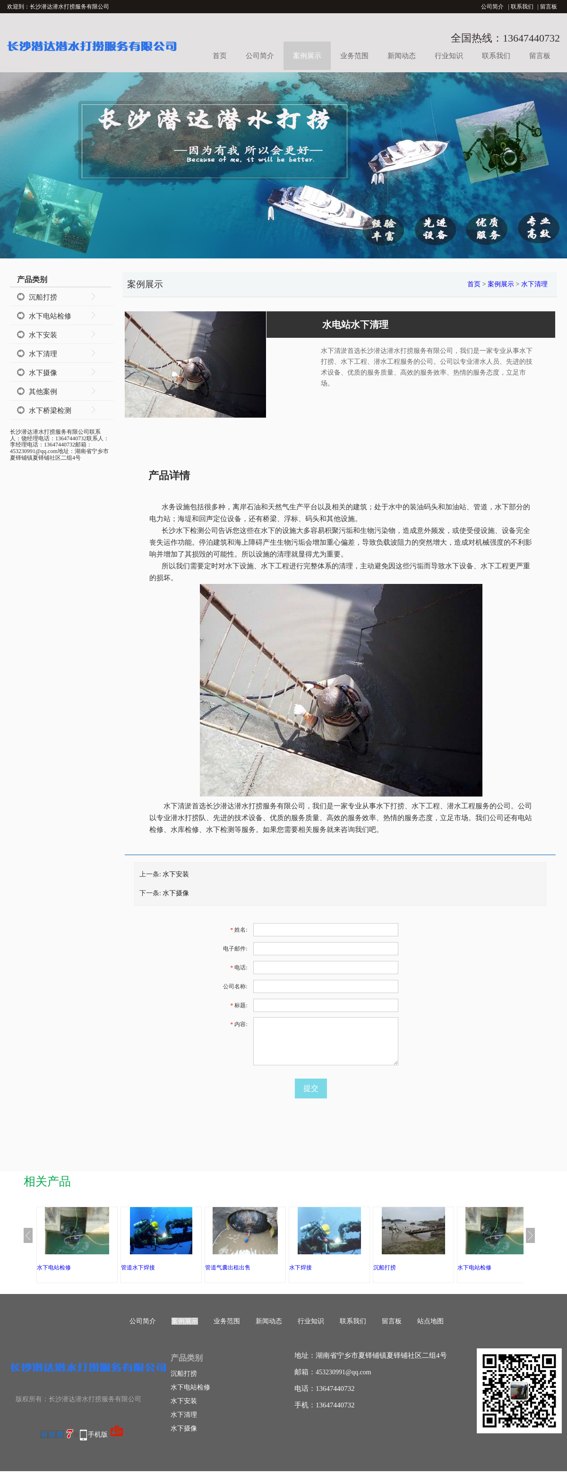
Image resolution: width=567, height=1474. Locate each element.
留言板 (548, 6)
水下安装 (43, 335)
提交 (310, 1088)
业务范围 (354, 56)
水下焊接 (300, 1267)
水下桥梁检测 (50, 410)
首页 (220, 56)
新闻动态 (401, 56)
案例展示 (307, 56)
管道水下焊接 (138, 1267)
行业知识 (449, 56)
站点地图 (430, 1321)
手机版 (98, 1434)
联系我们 (522, 6)
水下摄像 (43, 373)
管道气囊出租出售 (227, 1267)
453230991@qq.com (343, 1372)
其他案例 (43, 391)
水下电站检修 (50, 316)
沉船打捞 (43, 297)
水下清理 (43, 354)
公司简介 (492, 6)
